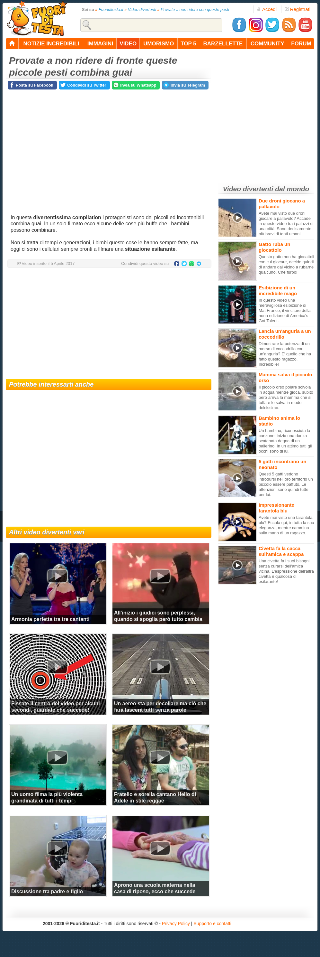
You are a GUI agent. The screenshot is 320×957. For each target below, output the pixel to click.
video (128, 44)
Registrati (297, 9)
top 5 (188, 44)
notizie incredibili (51, 44)
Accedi (267, 9)
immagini (100, 44)
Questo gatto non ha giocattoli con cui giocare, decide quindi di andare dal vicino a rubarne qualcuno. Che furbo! (286, 264)
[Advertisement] (108, 324)
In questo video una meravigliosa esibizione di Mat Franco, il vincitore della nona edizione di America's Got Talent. (285, 310)
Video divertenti (142, 9)
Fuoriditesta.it (111, 9)
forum (301, 44)
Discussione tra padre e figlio (47, 891)
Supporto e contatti (212, 923)
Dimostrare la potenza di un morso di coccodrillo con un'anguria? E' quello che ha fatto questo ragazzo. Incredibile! (285, 354)
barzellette (223, 44)
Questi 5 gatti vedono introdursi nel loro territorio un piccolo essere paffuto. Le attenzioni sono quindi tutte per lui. (286, 484)
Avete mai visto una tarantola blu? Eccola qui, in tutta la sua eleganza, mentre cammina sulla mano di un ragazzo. (286, 525)
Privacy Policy (176, 923)
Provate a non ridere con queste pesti (195, 9)
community (267, 44)
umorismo (158, 44)
